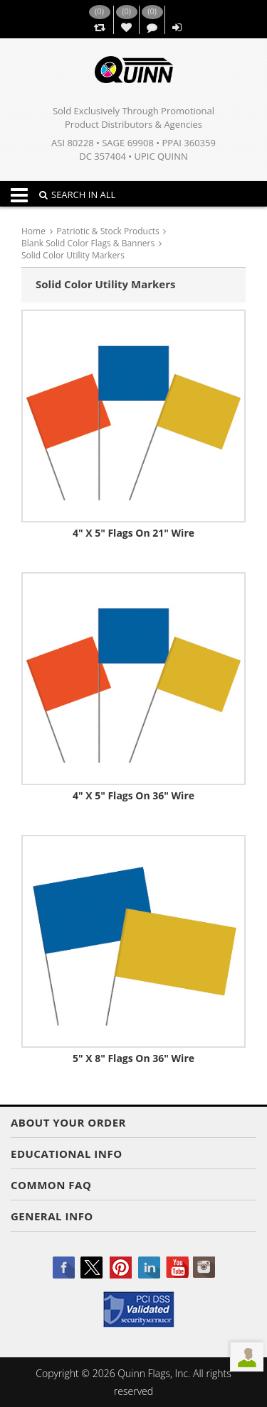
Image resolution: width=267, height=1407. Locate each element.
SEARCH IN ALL (77, 194)
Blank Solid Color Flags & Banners (88, 243)
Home (33, 231)
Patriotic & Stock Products (107, 231)
